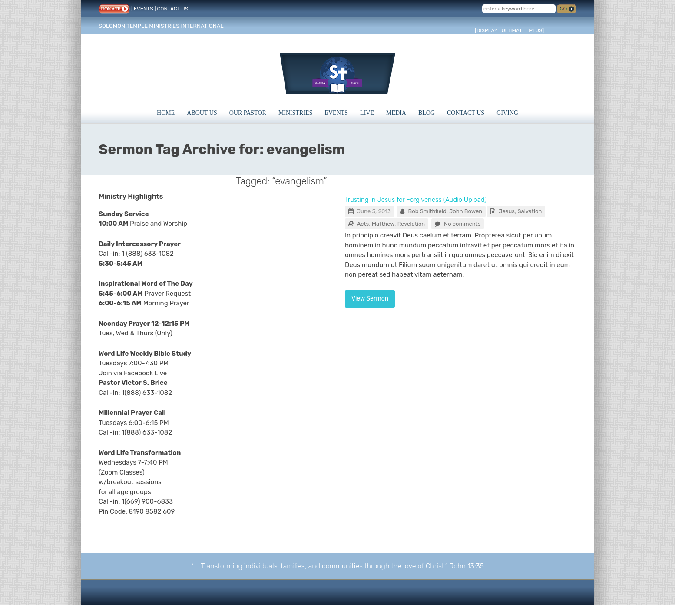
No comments (462, 224)
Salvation (529, 211)
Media (396, 113)
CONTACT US (172, 9)
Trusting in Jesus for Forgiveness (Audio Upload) (415, 200)
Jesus (507, 211)
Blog (426, 113)
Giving (507, 113)
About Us (202, 113)
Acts (363, 224)
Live (367, 113)
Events (336, 113)
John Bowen (465, 211)
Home (166, 113)
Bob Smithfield (427, 211)
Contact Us (465, 113)
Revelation (411, 224)
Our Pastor (247, 113)
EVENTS (143, 9)
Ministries (295, 113)
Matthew (383, 224)
